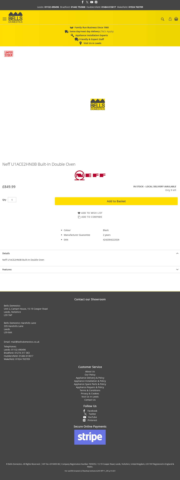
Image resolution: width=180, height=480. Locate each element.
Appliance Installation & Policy (90, 380)
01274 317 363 (22, 352)
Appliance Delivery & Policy (90, 377)
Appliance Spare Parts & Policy (90, 384)
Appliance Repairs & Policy (90, 387)
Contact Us (90, 399)
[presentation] (90, 253)
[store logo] (15, 17)
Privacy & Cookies (90, 393)
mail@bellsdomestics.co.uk (25, 341)
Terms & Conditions (90, 390)
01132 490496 (52, 7)
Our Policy (90, 374)
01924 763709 (136, 7)
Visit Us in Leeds (90, 396)
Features (7, 269)
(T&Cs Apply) (92, 31)
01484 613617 (108, 7)
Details (6, 253)
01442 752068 (78, 7)
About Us (90, 371)
